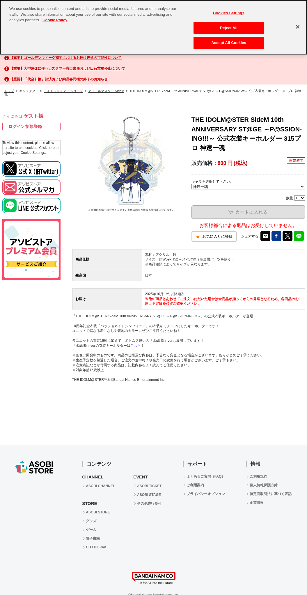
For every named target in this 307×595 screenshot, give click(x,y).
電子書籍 (93, 538)
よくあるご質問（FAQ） (206, 476)
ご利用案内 (195, 485)
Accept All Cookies (228, 43)
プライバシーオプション (206, 494)
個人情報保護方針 (264, 485)
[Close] (297, 26)
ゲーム (91, 530)
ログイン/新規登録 (25, 126)
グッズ (91, 521)
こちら (135, 346)
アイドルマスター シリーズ (63, 91)
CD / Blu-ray (96, 547)
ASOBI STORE (98, 512)
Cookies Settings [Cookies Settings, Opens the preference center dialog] (228, 13)
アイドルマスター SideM (106, 91)
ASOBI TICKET (149, 486)
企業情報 (257, 503)
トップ (9, 91)
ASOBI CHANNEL (100, 486)
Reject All (228, 28)
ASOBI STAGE (149, 495)
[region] (153, 27)
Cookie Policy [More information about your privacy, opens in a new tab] (54, 20)
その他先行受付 (149, 503)
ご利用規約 (258, 476)
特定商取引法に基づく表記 (271, 494)
